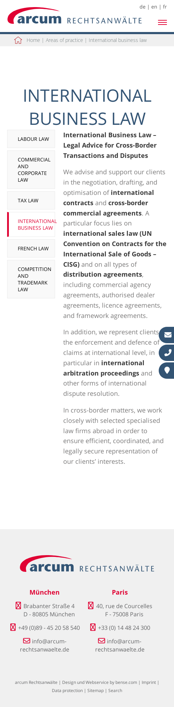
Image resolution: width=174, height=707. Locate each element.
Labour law (33, 138)
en (154, 6)
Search (115, 690)
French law (33, 248)
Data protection (67, 690)
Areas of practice (64, 40)
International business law (118, 40)
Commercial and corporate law (34, 169)
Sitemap (95, 690)
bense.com (126, 682)
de (143, 6)
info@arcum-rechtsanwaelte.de (44, 645)
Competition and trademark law (34, 279)
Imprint (149, 682)
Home (33, 40)
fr (165, 6)
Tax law (28, 200)
